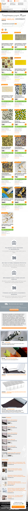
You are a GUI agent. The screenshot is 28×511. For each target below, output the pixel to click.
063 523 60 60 (12, 4)
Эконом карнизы (7, 342)
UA (24, 0)
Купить (4, 54)
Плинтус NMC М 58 (11, 439)
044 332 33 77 (12, 3)
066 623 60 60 (20, 4)
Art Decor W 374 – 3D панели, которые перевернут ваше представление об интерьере (15, 496)
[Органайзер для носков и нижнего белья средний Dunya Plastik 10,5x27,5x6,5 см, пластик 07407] (14, 386)
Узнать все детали (14, 309)
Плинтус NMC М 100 (11, 446)
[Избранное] (22, 9)
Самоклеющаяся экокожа (10, 409)
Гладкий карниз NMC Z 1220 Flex (14, 452)
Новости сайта (5, 459)
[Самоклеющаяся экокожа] (14, 403)
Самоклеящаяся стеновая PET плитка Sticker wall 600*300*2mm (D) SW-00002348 (7, 97)
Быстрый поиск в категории (10, 23)
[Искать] (25, 6)
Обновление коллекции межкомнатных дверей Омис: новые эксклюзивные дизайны (16, 476)
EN (25, 0)
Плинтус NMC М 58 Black (12, 433)
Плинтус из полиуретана (12, 421)
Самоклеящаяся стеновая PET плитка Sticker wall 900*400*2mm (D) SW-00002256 (20, 71)
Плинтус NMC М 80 (11, 426)
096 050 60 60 (20, 3)
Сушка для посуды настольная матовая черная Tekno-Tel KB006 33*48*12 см (14, 375)
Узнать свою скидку (8, 49)
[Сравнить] (24, 9)
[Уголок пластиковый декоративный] (14, 352)
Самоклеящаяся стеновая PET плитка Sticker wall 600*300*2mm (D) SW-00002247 (7, 45)
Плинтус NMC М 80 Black (12, 420)
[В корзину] (12, 47)
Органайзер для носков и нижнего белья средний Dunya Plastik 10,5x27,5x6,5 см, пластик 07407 (14, 392)
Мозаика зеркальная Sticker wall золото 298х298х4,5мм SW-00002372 (6, 149)
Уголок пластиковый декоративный (11, 358)
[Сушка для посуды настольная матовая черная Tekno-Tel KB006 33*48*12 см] (14, 369)
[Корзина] (26, 9)
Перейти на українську (18, 507)
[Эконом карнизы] (14, 336)
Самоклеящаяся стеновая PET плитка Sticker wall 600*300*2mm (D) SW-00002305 (20, 45)
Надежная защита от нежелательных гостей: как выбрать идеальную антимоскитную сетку (16, 463)
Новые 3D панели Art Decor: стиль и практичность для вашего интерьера (15, 469)
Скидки (16, 1)
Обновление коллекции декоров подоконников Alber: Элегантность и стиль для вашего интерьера (17, 483)
